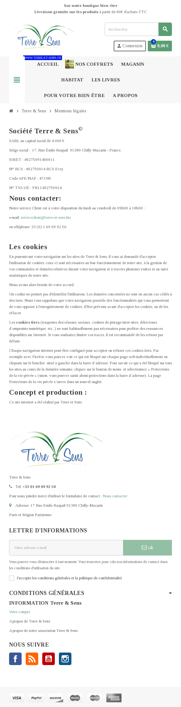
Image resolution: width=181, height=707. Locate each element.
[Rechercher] (138, 29)
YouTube (48, 659)
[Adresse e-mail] (66, 548)
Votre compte (19, 611)
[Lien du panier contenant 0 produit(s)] (160, 46)
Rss (32, 659)
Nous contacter (115, 496)
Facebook (15, 659)
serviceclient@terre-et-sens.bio (46, 217)
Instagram (65, 659)
